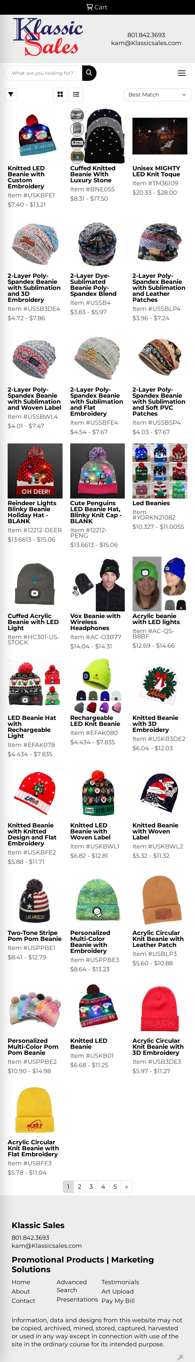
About (21, 1291)
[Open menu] (181, 73)
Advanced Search (72, 1286)
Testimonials (119, 1282)
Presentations (75, 1299)
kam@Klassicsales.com (146, 43)
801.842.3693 (146, 35)
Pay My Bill (118, 1301)
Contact (23, 1301)
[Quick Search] (43, 73)
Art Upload (117, 1291)
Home (21, 1282)
